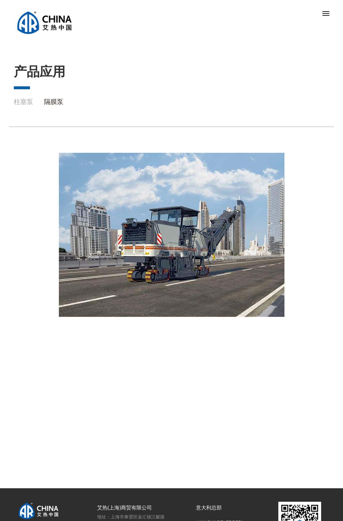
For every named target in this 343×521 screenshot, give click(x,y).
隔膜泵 (53, 101)
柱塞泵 (23, 101)
